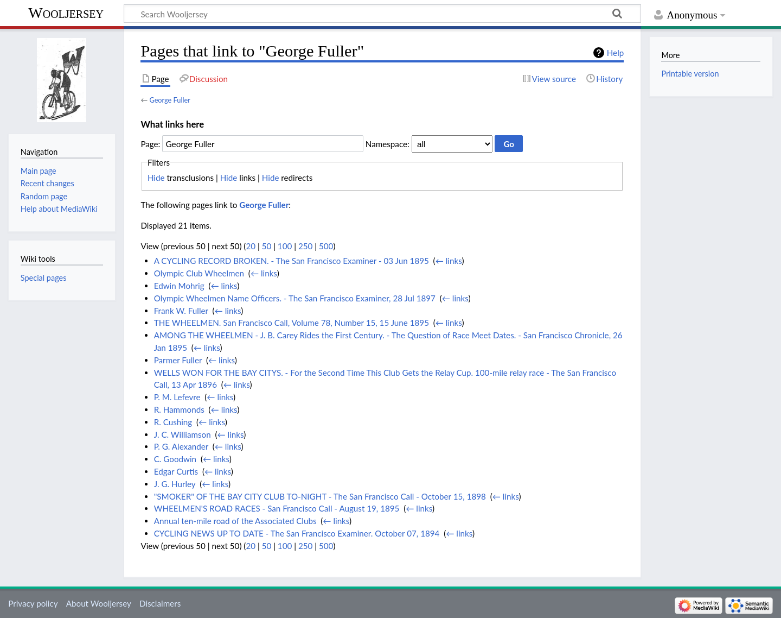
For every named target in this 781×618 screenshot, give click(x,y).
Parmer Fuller (178, 360)
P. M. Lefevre (177, 397)
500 (326, 246)
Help (615, 53)
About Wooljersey (98, 603)
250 (305, 246)
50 (267, 246)
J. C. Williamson (182, 434)
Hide (156, 177)
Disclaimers (160, 603)
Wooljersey (66, 12)
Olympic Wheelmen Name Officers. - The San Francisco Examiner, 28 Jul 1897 (295, 298)
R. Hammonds (179, 409)
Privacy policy (32, 603)
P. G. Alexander (181, 446)
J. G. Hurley (175, 484)
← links (449, 261)
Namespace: (387, 144)
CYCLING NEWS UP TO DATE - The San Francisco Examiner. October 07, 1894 (297, 533)
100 (285, 246)
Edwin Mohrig (179, 286)
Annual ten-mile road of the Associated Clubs (235, 521)
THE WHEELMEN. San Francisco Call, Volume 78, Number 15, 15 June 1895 (291, 322)
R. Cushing (173, 422)
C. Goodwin (175, 459)
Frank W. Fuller (181, 311)
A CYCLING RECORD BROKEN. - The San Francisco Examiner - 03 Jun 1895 (291, 261)
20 (250, 246)
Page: (150, 144)
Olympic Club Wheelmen (199, 273)
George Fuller (169, 100)
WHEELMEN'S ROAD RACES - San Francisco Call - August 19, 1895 (277, 508)
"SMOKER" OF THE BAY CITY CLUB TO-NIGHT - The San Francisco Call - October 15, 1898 (320, 496)
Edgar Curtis (176, 471)
